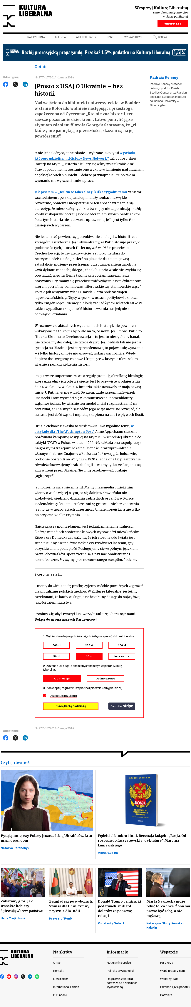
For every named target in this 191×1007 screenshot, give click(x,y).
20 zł (89, 656)
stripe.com (121, 706)
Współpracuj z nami (172, 970)
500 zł (57, 645)
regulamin (70, 695)
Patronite (166, 995)
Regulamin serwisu (119, 962)
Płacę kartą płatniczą (71, 706)
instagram (16, 976)
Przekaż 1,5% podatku (175, 987)
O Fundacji (60, 995)
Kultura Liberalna (27, 16)
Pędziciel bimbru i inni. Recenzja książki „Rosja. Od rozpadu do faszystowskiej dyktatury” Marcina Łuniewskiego (142, 840)
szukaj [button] (162, 37)
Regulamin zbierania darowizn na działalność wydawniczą (122, 983)
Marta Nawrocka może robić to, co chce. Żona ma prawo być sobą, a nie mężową (168, 908)
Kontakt (58, 970)
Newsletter (60, 978)
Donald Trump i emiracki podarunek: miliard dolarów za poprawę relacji (119, 908)
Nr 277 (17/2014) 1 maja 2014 (54, 77)
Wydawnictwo (133, 37)
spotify (37, 976)
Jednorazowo (105, 678)
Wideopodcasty (86, 37)
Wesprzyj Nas (169, 978)
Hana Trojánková (13, 918)
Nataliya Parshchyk (15, 848)
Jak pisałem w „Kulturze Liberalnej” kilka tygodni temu (81, 192)
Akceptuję (63, 695)
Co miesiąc (62, 678)
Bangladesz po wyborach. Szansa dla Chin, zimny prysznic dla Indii (71, 906)
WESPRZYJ (172, 23)
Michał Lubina (108, 852)
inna (121, 656)
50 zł (56, 656)
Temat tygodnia (34, 37)
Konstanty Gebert (111, 923)
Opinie (110, 37)
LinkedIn (25, 84)
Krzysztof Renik (60, 918)
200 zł (89, 645)
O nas (57, 962)
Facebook (6, 84)
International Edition (66, 987)
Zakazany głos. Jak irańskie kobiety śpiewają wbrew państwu (22, 906)
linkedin (30, 976)
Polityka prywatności (120, 970)
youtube (9, 976)
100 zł (122, 645)
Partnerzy (166, 962)
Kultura (60, 37)
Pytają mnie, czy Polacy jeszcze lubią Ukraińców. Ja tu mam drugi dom (46, 838)
